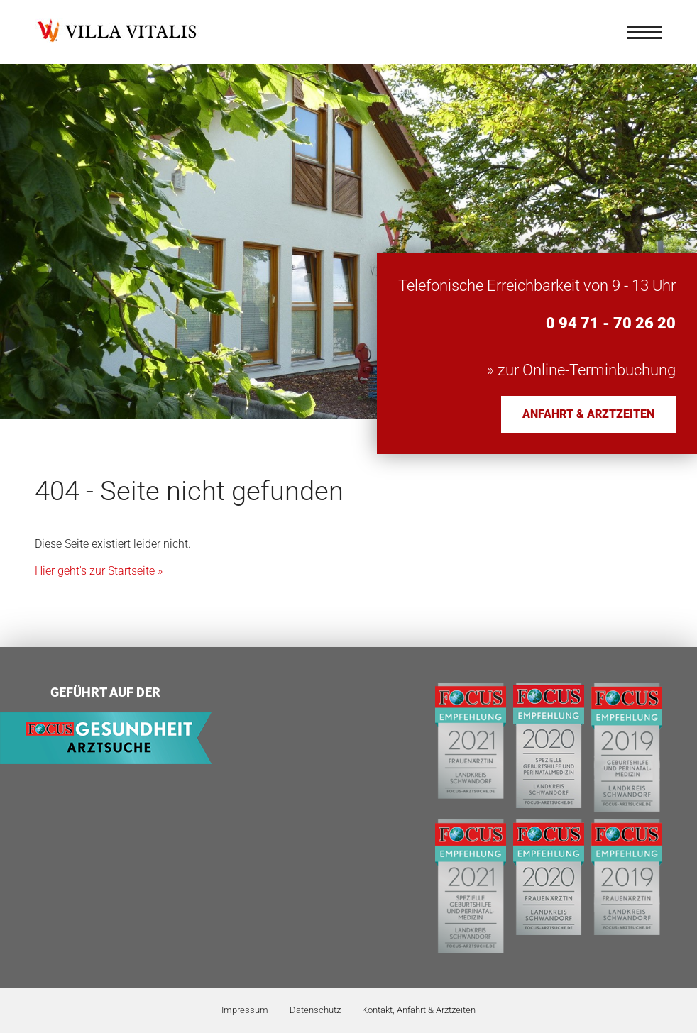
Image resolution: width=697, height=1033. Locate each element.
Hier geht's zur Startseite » (99, 571)
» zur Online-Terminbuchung (581, 370)
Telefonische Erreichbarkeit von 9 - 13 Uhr (537, 285)
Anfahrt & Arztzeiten (588, 414)
